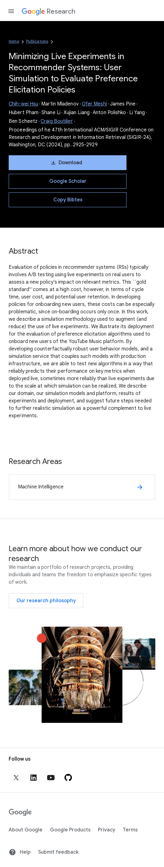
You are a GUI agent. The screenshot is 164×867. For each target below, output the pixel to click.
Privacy (106, 830)
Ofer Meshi (94, 104)
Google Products (70, 830)
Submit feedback (58, 852)
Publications (37, 41)
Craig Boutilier (57, 121)
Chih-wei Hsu (23, 104)
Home (14, 41)
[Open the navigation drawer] (11, 11)
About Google (25, 830)
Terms (130, 830)
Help (20, 852)
